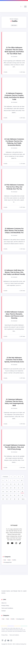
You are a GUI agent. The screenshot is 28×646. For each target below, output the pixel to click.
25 (10, 491)
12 (7, 484)
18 (7, 487)
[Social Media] (2, 640)
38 (14, 499)
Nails (9, 560)
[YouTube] (12, 543)
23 (3, 491)
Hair (5, 560)
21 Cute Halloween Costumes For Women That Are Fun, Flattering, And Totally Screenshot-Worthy (14, 142)
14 (14, 484)
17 (3, 487)
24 (7, 491)
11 (3, 484)
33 (18, 495)
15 (18, 484)
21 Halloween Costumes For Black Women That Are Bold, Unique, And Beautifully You (14, 230)
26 (14, 491)
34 (22, 495)
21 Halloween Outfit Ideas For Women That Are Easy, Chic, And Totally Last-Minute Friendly (14, 272)
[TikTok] (20, 543)
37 (10, 499)
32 (14, 495)
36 (7, 499)
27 (18, 491)
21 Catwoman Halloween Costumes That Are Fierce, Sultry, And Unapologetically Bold (14, 402)
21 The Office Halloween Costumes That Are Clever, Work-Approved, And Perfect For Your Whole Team (14, 50)
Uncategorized (7, 562)
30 (7, 495)
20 (14, 487)
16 (22, 484)
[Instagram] (16, 543)
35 (3, 499)
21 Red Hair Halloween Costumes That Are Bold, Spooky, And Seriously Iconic (14, 360)
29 (3, 495)
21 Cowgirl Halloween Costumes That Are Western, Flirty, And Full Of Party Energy (14, 447)
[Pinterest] (8, 543)
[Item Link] (14, 38)
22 (22, 487)
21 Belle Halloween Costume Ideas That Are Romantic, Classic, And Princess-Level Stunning (14, 315)
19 (10, 487)
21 (18, 487)
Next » (23, 499)
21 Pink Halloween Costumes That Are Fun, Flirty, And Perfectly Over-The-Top (14, 187)
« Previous (5, 476)
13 (10, 484)
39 (18, 499)
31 (10, 495)
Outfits (14, 560)
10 (21, 480)
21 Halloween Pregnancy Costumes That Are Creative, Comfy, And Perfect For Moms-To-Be (14, 96)
